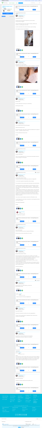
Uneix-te (7, 13)
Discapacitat (14, 409)
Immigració (23, 410)
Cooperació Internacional (5, 411)
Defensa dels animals (15, 407)
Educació (13, 410)
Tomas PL (20, 293)
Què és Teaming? (11, 2)
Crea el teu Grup (12, 397)
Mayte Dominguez (22, 211)
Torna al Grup (3, 16)
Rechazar (22, 427)
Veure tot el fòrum (12, 16)
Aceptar (19, 427)
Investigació (33, 407)
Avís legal (19, 399)
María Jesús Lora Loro (21, 15)
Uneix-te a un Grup (12, 399)
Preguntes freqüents (20, 397)
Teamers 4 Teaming (28, 400)
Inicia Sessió (21, 9)
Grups (17, 2)
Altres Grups (33, 410)
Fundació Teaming (4, 397)
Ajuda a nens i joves (25, 409)
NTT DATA (34, 397)
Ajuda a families (24, 407)
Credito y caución (35, 399)
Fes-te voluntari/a (27, 401)
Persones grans (34, 409)
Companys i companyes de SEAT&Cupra (35, 401)
